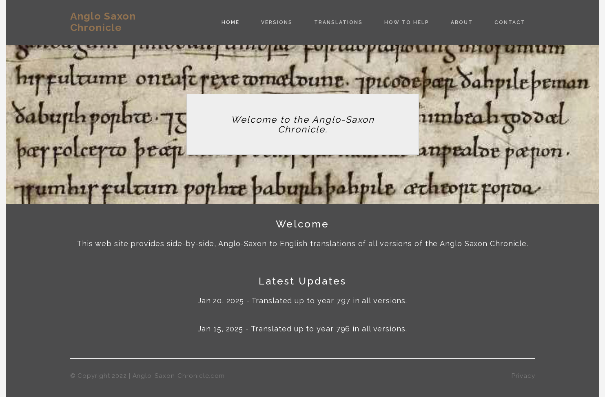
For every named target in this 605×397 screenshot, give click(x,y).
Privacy (523, 375)
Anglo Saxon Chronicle (103, 21)
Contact (509, 22)
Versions (277, 22)
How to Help (406, 22)
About (462, 22)
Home (230, 22)
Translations (338, 22)
